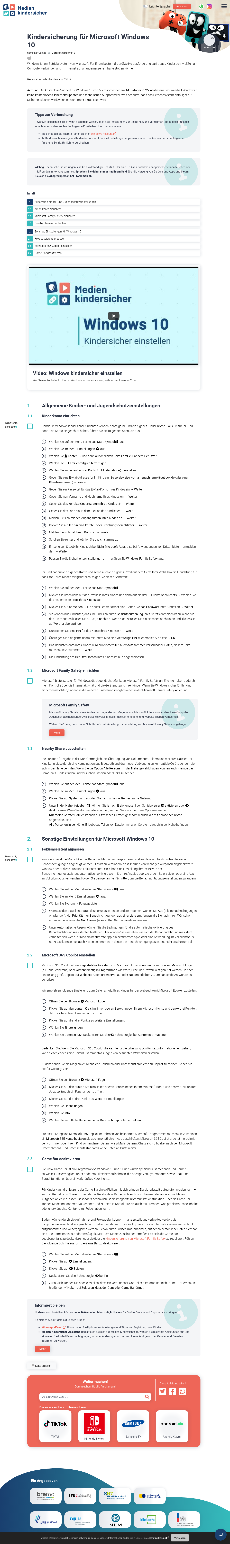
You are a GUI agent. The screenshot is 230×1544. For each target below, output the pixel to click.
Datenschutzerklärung (155, 1537)
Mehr (57, 733)
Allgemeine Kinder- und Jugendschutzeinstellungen (65, 202)
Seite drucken (41, 1366)
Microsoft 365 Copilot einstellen (53, 246)
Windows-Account (102, 134)
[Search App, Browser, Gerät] (95, 1397)
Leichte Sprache (159, 6)
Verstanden (180, 1537)
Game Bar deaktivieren (48, 253)
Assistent (181, 6)
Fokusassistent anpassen (50, 238)
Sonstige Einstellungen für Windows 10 (58, 231)
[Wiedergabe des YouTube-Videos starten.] (113, 316)
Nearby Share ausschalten (50, 223)
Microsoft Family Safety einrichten (55, 216)
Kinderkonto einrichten (48, 209)
